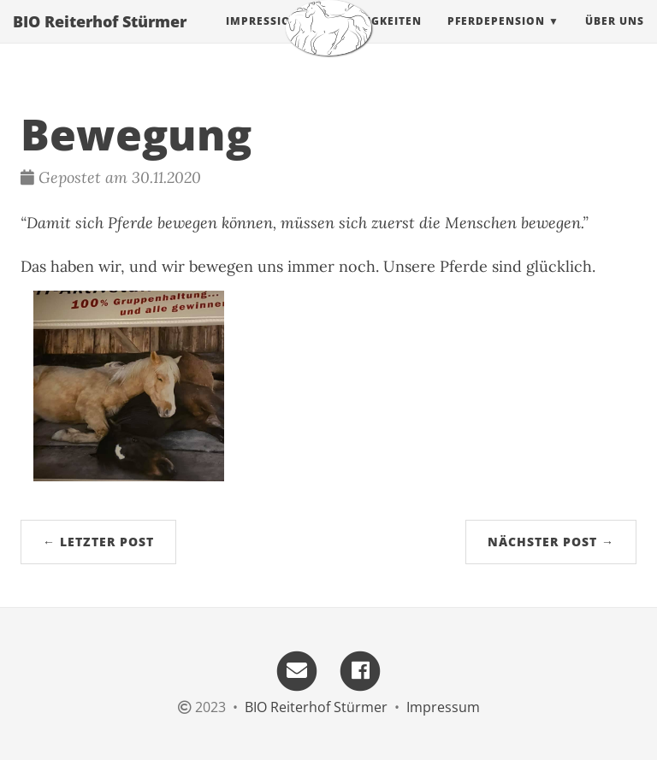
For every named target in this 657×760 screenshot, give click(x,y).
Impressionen (271, 38)
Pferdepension (496, 38)
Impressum (443, 707)
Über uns (614, 38)
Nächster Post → (551, 541)
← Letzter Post (98, 541)
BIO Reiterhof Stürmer (99, 38)
